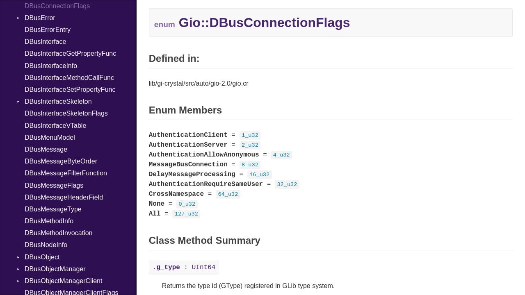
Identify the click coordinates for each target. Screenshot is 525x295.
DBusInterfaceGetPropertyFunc (70, 53)
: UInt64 (184, 267)
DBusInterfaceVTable (55, 125)
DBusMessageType (53, 209)
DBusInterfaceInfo (51, 65)
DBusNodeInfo (46, 244)
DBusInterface (45, 41)
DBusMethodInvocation (58, 232)
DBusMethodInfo (49, 221)
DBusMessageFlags (54, 185)
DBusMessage (46, 149)
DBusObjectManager (55, 269)
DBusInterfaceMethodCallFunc (69, 77)
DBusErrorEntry (48, 29)
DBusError (40, 17)
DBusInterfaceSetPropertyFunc (70, 89)
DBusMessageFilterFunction (66, 173)
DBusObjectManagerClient (63, 280)
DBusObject (42, 257)
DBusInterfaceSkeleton (58, 101)
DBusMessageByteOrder (61, 161)
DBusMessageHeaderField (64, 197)
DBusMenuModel (50, 137)
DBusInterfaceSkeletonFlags (66, 113)
